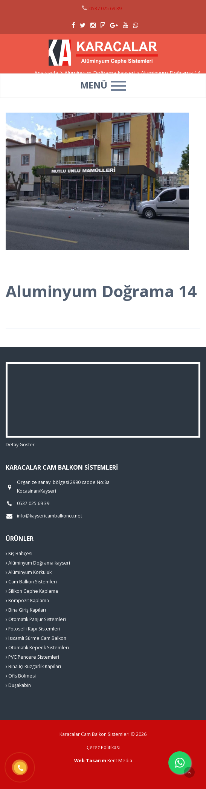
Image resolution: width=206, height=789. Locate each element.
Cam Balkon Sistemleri (31, 581)
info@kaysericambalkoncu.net (49, 516)
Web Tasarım (90, 760)
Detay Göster (20, 444)
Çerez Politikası (103, 747)
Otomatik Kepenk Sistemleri (37, 647)
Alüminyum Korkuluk (29, 572)
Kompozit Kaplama (27, 600)
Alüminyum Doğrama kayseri (38, 563)
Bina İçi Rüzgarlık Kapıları (33, 666)
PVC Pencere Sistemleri (32, 657)
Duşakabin (18, 685)
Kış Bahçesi (19, 553)
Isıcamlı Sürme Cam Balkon (36, 638)
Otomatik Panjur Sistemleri (36, 619)
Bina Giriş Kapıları (26, 610)
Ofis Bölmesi (21, 676)
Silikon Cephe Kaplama (32, 591)
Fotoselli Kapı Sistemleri (33, 629)
